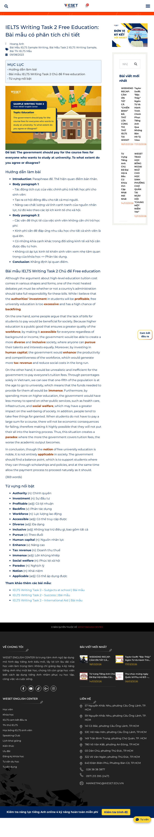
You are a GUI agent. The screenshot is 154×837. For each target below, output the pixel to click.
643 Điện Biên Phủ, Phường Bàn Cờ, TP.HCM (113, 763)
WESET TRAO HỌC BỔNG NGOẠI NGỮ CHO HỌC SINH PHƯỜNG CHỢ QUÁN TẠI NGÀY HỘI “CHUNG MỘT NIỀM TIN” (139, 182)
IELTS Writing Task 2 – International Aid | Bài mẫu (47, 600)
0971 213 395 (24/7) (97, 776)
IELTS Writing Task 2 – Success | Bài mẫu (41, 595)
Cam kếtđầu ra (145, 335)
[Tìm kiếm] (135, 64)
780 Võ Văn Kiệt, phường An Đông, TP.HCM (112, 744)
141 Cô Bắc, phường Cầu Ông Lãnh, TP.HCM (112, 726)
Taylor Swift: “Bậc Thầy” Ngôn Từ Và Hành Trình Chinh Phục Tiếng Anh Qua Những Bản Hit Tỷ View (138, 114)
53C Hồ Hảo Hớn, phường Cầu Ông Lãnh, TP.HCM (115, 732)
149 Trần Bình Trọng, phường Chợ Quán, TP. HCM (115, 738)
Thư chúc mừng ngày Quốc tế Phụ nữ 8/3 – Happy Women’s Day (136, 676)
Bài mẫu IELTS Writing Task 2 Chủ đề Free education (47, 74)
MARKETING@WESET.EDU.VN (105, 783)
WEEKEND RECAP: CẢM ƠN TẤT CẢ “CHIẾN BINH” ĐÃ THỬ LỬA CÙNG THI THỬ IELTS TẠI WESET (101, 658)
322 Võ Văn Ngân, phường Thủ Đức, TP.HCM (112, 756)
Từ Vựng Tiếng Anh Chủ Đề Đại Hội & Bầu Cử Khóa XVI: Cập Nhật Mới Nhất (124, 176)
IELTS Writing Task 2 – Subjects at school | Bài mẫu (49, 590)
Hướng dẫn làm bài (23, 69)
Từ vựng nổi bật (20, 78)
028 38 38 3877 (95, 769)
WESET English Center (90, 627)
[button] (147, 6)
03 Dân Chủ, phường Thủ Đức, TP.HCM (109, 750)
